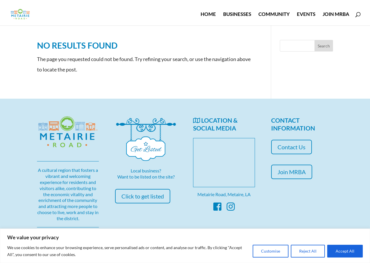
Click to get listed (142, 196)
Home (208, 14)
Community (274, 14)
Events (306, 14)
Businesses (237, 14)
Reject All (308, 251)
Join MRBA (336, 14)
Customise (270, 251)
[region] (185, 246)
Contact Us (292, 147)
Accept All (345, 251)
